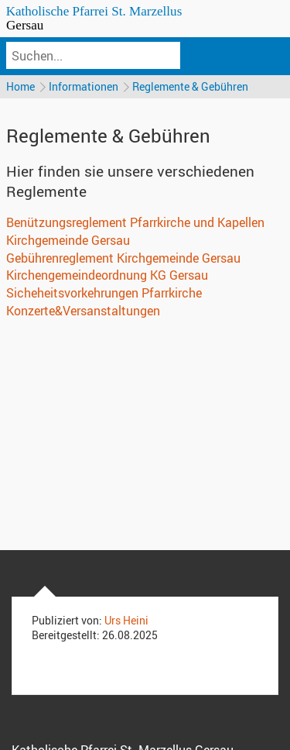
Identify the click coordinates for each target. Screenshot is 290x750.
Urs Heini (126, 620)
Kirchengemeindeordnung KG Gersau (107, 275)
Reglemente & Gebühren (190, 86)
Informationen (83, 86)
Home (20, 86)
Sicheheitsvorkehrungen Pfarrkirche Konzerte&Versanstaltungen (104, 301)
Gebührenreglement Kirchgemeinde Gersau (123, 258)
